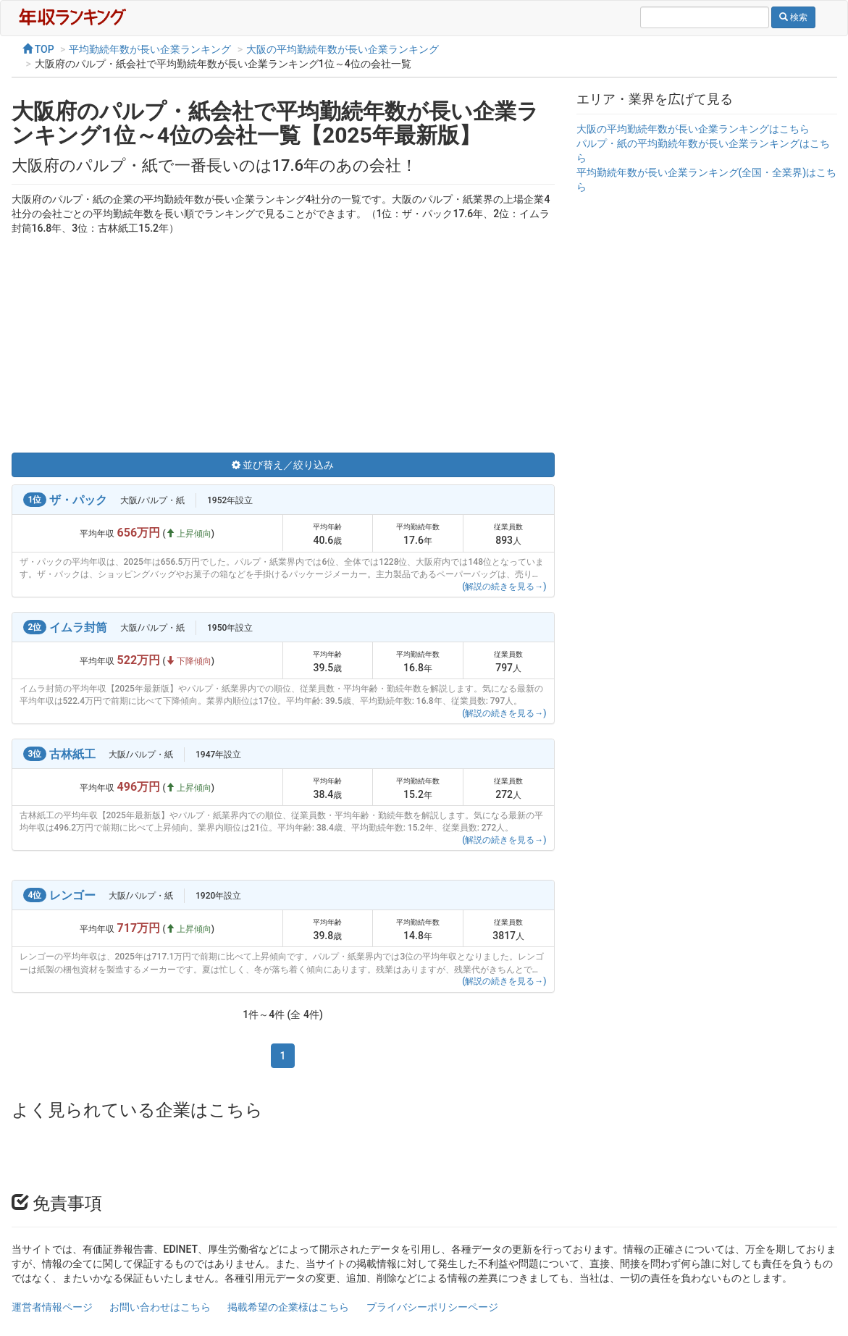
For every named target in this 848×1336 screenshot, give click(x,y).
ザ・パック (78, 500)
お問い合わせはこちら (160, 1307)
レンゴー (72, 895)
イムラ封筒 (78, 627)
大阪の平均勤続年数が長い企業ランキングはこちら (693, 129)
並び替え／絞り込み (283, 465)
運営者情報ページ (52, 1307)
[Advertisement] (283, 344)
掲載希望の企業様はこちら (288, 1307)
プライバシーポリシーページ (432, 1307)
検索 (793, 17)
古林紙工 (72, 754)
